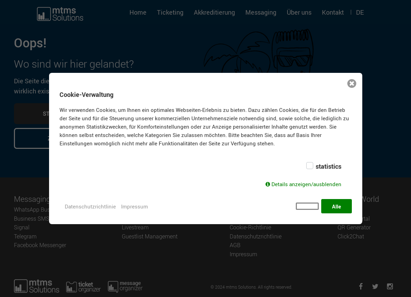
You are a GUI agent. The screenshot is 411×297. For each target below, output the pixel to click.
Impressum (134, 206)
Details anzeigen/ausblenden (306, 184)
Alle (336, 206)
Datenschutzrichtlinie (90, 206)
